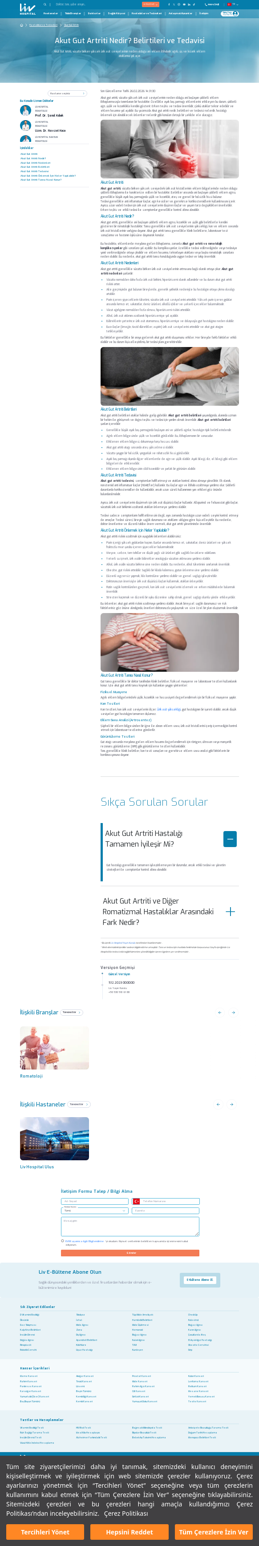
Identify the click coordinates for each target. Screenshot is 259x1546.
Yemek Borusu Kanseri (201, 1396)
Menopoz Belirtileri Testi (202, 1437)
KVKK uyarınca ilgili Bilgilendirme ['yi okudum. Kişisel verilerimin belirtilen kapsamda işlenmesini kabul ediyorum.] (84, 1241)
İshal (79, 1320)
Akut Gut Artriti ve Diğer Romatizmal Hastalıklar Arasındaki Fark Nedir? (169, 911)
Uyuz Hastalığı (84, 1350)
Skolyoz (80, 1314)
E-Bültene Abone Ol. (200, 1280)
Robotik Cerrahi (28, 1350)
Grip (190, 1350)
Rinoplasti (25, 1345)
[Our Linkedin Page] (188, 4)
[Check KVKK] (62, 1240)
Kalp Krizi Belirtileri (30, 1330)
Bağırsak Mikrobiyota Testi (147, 1427)
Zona (79, 1330)
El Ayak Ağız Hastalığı (200, 1340)
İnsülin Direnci (27, 1334)
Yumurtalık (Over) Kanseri (34, 1396)
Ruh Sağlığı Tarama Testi (34, 1432)
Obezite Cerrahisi (198, 1345)
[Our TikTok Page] (196, 4)
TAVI (134, 1345)
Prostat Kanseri (141, 1376)
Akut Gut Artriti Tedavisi (34, 171)
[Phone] (213, 4)
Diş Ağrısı (80, 1334)
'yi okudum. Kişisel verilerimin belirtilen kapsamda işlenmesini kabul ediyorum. (126, 1243)
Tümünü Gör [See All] (79, 1104)
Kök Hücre (81, 1345)
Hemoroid (137, 1330)
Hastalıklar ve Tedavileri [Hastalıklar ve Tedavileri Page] (147, 13)
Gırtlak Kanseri (140, 1396)
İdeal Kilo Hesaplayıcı (88, 1432)
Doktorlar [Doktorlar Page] (94, 13)
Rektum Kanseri (197, 1386)
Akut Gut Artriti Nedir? (33, 158)
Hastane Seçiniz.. (70, 1207)
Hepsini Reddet (129, 1532)
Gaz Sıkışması (28, 1325)
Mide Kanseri (139, 1381)
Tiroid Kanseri (84, 1381)
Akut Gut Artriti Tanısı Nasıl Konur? (40, 180)
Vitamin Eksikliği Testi (32, 1427)
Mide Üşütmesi (140, 1325)
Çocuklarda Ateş (197, 1334)
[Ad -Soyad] (95, 1201)
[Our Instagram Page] (179, 4)
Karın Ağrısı (194, 1330)
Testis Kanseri (197, 1401)
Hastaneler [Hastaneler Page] (51, 13)
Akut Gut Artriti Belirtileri (34, 167)
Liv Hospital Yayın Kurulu (122, 943)
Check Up (193, 1314)
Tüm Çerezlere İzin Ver (213, 1532)
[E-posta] (165, 1210)
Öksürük (24, 1320)
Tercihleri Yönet (45, 1532)
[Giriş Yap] (228, 14)
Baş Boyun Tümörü (30, 1401)
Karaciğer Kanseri (30, 1391)
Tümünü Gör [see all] (72, 1012)
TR (233, 4)
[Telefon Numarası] (170, 1201)
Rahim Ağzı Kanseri (143, 1386)
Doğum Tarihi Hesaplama (202, 1432)
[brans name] (58, 1049)
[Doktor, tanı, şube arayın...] (81, 4)
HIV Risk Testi (83, 1427)
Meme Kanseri (28, 1376)
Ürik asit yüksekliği (169, 709)
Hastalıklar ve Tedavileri (43, 25)
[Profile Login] (235, 13)
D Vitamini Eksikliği (29, 1314)
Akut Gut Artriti (71, 25)
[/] (130, 1226)
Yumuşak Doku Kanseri (144, 1401)
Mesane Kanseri (198, 1391)
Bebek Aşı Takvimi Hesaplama (149, 1437)
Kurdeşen (137, 1350)
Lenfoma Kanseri (198, 1381)
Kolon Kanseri (196, 1376)
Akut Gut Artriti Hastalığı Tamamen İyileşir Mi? (170, 839)
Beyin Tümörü (83, 1391)
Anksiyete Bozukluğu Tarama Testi (208, 1427)
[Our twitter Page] (174, 4)
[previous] (57, 1140)
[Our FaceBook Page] (168, 4)
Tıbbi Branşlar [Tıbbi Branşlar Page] (73, 13)
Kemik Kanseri (84, 1401)
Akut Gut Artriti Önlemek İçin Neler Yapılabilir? (48, 176)
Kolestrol (193, 1320)
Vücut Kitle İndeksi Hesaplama (37, 1443)
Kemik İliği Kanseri (86, 1396)
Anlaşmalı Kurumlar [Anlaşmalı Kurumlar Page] (180, 13)
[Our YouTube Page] (184, 4)
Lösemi (80, 1386)
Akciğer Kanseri (84, 1376)
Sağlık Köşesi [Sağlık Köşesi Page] (116, 13)
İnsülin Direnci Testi (30, 1437)
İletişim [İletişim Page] (203, 13)
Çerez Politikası (126, 1513)
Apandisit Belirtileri (86, 1340)
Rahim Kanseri (28, 1381)
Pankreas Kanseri (30, 1386)
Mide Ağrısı (82, 1325)
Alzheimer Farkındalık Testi (91, 1437)
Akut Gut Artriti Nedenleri (35, 163)
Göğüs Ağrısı (27, 1340)
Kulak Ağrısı (138, 1340)
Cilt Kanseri (138, 1391)
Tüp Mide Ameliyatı (142, 1314)
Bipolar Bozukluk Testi (144, 1432)
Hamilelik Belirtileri (142, 1320)
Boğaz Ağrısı (195, 1325)
